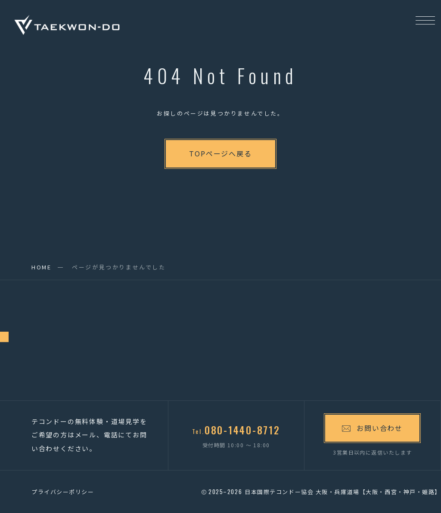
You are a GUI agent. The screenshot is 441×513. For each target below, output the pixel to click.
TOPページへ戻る (220, 153)
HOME (41, 267)
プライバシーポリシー (62, 492)
